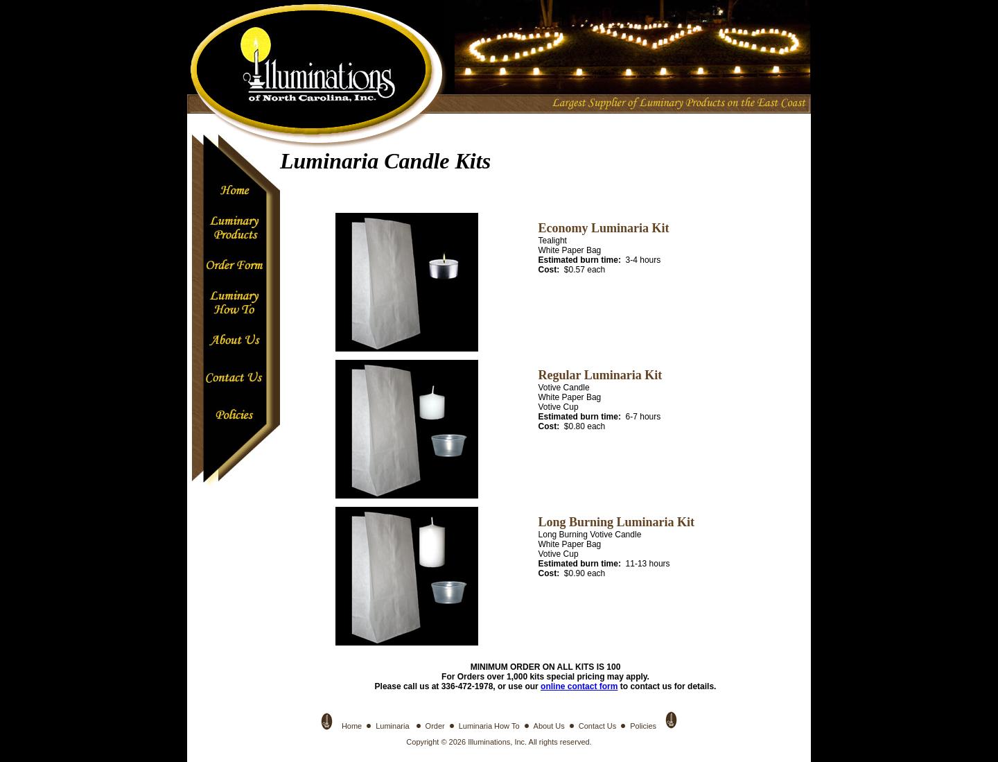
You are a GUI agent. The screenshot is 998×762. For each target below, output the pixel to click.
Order (435, 726)
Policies (643, 726)
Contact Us (597, 726)
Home (352, 726)
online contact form (579, 686)
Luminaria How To (489, 726)
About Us (549, 726)
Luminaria (393, 726)
